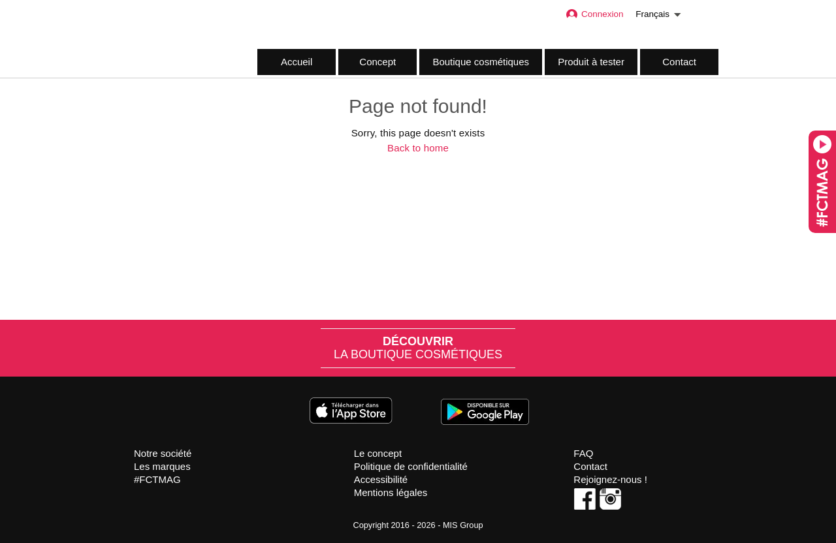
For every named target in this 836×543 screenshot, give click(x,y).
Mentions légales (391, 492)
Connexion (594, 14)
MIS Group (463, 525)
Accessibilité (381, 479)
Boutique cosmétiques (480, 61)
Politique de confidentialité (411, 466)
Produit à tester (591, 61)
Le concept (378, 453)
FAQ (583, 453)
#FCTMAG (157, 479)
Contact (679, 61)
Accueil (296, 61)
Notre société (162, 453)
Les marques (162, 466)
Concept (377, 61)
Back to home (418, 147)
